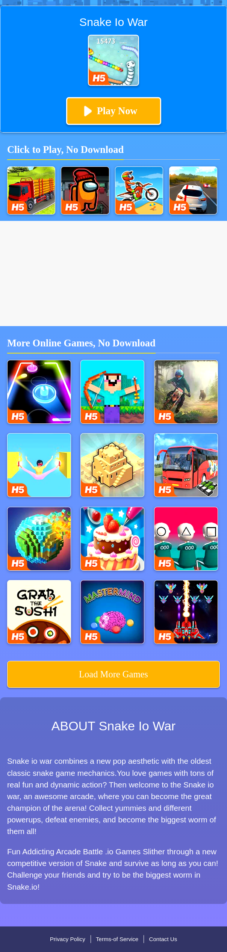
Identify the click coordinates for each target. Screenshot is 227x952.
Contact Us (163, 939)
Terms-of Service (117, 939)
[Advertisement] (113, 273)
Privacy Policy (67, 939)
